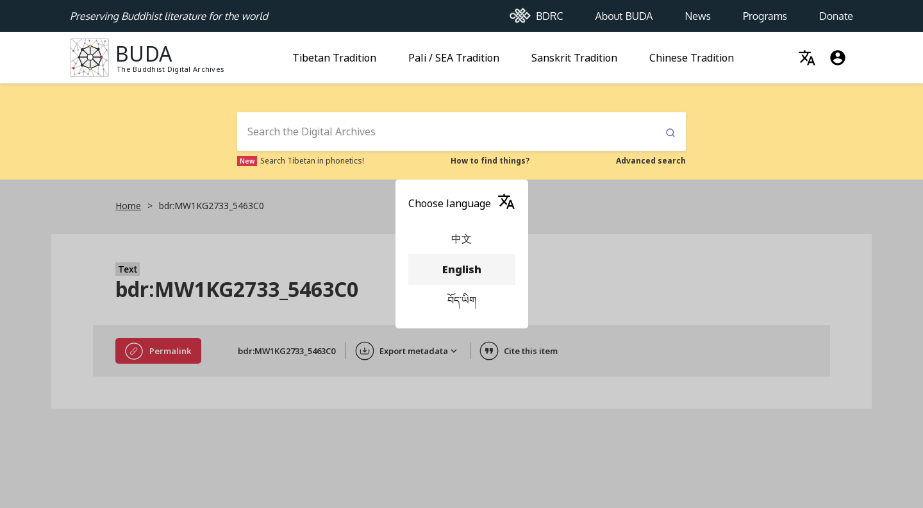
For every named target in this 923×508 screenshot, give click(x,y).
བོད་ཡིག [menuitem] (461, 300)
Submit (670, 133)
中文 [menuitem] (461, 238)
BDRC (536, 12)
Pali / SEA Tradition (453, 54)
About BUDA (624, 12)
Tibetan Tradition (334, 54)
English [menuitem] (461, 269)
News (698, 12)
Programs (765, 12)
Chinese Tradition (691, 54)
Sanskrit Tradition (574, 54)
